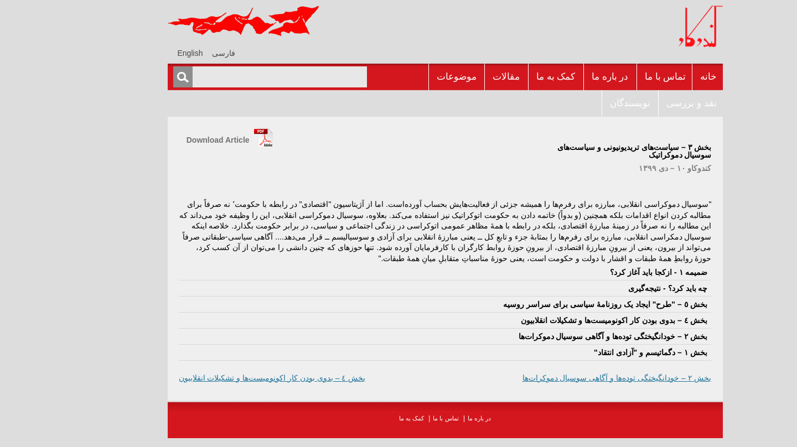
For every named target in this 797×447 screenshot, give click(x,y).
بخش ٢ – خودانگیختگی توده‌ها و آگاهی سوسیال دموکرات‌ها (566, 336)
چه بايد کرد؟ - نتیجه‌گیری (621, 288)
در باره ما (563, 76)
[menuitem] (177, 53)
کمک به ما (509, 76)
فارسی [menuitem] (177, 53)
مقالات (459, 76)
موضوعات (410, 76)
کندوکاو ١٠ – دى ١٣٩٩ (628, 168)
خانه (662, 76)
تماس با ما (618, 76)
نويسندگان (583, 103)
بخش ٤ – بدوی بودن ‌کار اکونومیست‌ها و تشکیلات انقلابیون (567, 320)
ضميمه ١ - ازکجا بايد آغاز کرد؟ (612, 272)
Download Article (171, 140)
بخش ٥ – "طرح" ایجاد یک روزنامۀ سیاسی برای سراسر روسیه (559, 304)
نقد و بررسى (645, 103)
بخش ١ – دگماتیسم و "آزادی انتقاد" (604, 352)
